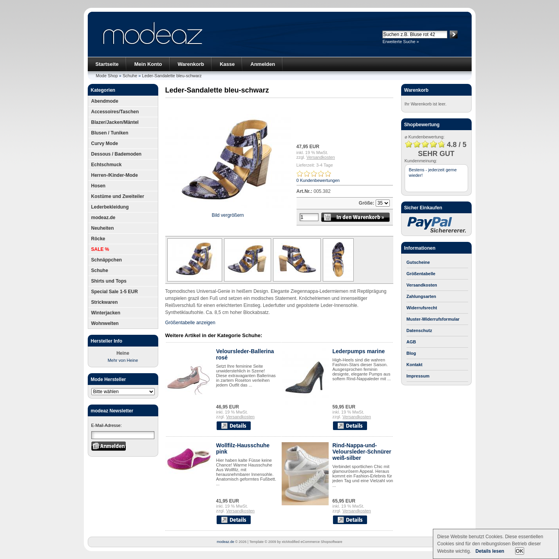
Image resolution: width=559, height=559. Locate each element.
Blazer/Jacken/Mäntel (115, 122)
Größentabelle (421, 273)
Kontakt (415, 364)
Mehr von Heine (123, 360)
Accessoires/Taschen (115, 111)
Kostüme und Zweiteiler (117, 196)
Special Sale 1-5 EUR (114, 291)
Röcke (98, 238)
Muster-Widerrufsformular (433, 319)
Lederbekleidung (110, 207)
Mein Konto (148, 64)
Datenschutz (419, 330)
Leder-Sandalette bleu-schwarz (172, 75)
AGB (411, 341)
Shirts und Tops (109, 281)
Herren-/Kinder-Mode (114, 175)
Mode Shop (107, 75)
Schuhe (130, 75)
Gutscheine (418, 262)
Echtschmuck (106, 164)
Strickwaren (104, 302)
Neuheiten (102, 228)
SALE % (100, 249)
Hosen (98, 186)
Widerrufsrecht (422, 307)
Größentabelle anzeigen (190, 322)
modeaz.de (103, 217)
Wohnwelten (105, 323)
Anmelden (262, 64)
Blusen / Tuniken (109, 133)
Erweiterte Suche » (401, 41)
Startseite (107, 64)
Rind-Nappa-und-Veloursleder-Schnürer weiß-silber (362, 451)
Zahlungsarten (421, 296)
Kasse (227, 64)
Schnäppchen (106, 260)
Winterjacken (106, 313)
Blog (411, 353)
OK (519, 551)
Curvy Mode (104, 143)
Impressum (418, 376)
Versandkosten (320, 157)
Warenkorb (191, 64)
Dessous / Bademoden (116, 154)
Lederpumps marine (359, 351)
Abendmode (104, 101)
